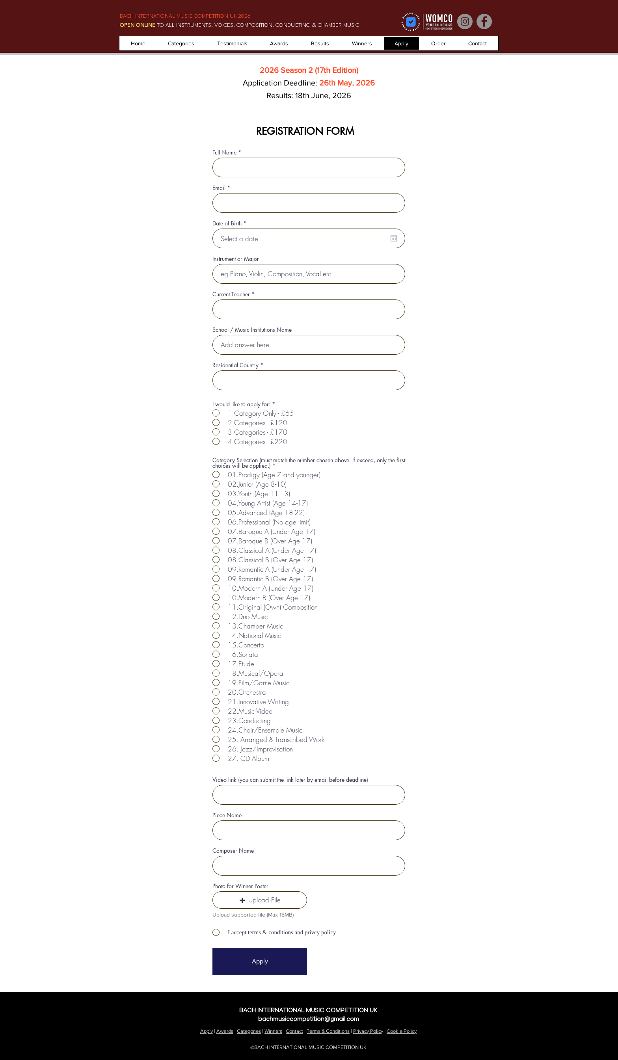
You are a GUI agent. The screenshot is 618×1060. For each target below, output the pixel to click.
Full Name (224, 152)
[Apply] (259, 961)
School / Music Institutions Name (252, 330)
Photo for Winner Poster (240, 886)
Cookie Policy (402, 1031)
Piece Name (227, 815)
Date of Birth (230, 223)
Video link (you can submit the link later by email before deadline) (290, 780)
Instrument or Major (235, 259)
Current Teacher (231, 294)
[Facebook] (484, 21)
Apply (206, 1031)
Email (218, 188)
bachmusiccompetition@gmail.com (308, 1019)
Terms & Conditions (328, 1031)
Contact (575, 1001)
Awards (224, 1031)
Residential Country (235, 365)
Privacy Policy (368, 1031)
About (528, 1001)
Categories (249, 1031)
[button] (259, 900)
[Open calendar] (394, 238)
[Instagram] (465, 21)
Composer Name (233, 851)
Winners (273, 1031)
